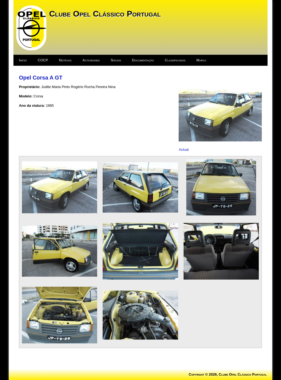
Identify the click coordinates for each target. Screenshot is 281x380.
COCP (43, 60)
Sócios (116, 60)
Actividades (91, 60)
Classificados (175, 60)
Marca (201, 60)
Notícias (65, 60)
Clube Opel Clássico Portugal (105, 13)
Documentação (143, 60)
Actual (184, 149)
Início (23, 60)
